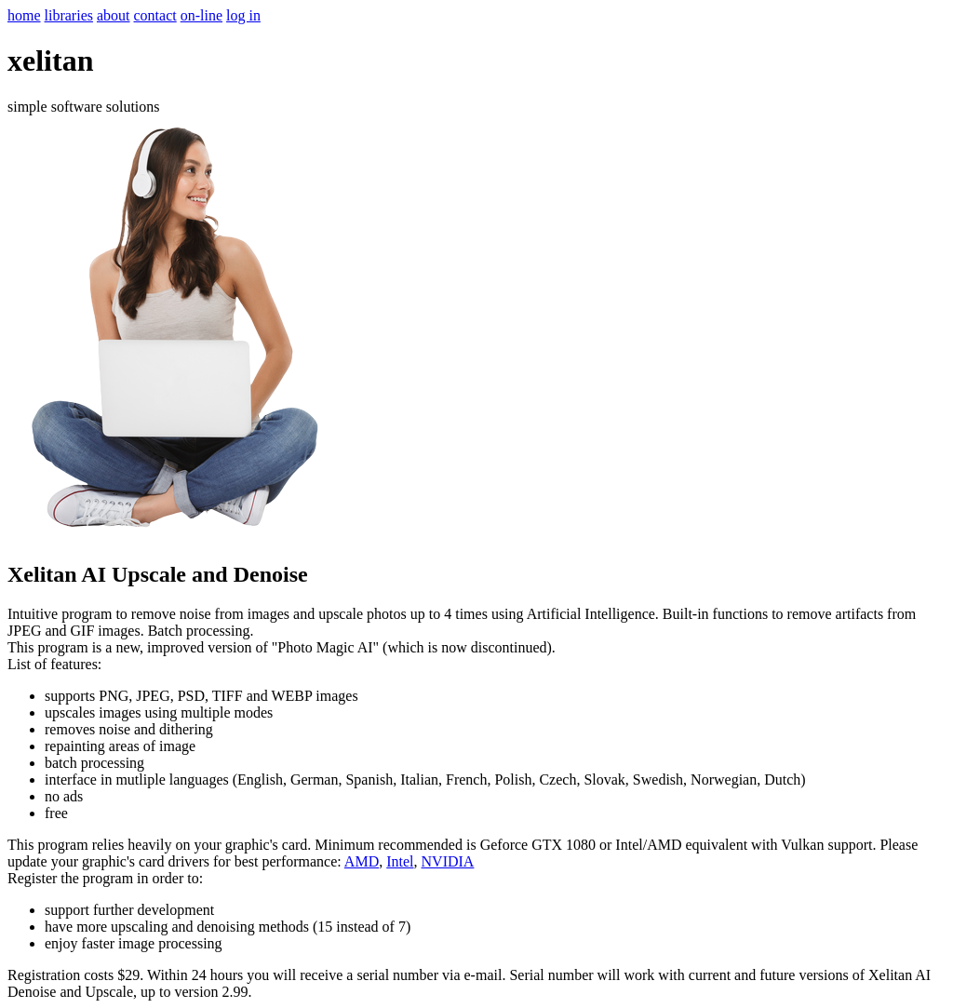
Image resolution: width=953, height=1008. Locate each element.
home (24, 15)
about (113, 15)
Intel (399, 861)
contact (155, 15)
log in (243, 15)
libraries (69, 15)
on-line (201, 15)
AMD (361, 861)
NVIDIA (448, 861)
